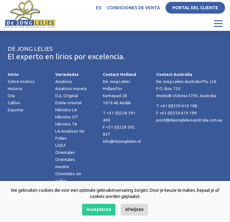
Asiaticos (63, 81)
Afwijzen (134, 209)
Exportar (16, 109)
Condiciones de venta (133, 8)
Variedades (67, 74)
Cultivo (14, 102)
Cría (11, 95)
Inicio (13, 74)
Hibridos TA (66, 123)
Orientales (65, 152)
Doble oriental (68, 102)
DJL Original (66, 95)
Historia (15, 88)
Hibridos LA (66, 109)
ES (99, 8)
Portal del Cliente (195, 7)
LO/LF (60, 145)
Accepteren (98, 209)
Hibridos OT (66, 116)
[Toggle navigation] (218, 23)
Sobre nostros (21, 81)
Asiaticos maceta (71, 88)
